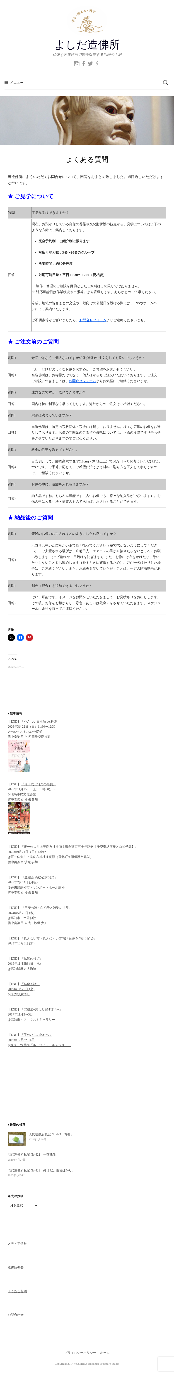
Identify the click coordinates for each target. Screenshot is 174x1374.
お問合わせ (16, 1315)
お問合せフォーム (92, 320)
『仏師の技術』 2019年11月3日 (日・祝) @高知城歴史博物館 (25, 964)
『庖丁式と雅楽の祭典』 (38, 784)
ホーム (105, 1352)
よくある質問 (17, 1291)
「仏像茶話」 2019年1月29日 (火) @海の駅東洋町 (24, 989)
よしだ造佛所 (87, 44)
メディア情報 (17, 1243)
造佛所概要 (16, 1267)
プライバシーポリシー (80, 1352)
